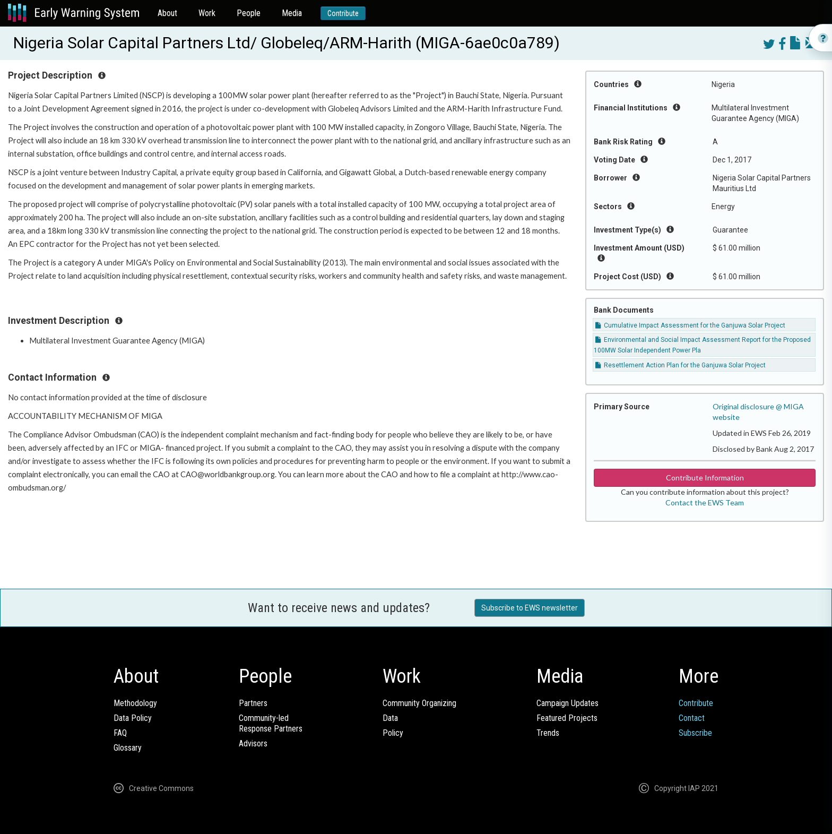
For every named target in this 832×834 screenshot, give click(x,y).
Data (390, 718)
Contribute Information (705, 477)
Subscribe (695, 733)
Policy (393, 733)
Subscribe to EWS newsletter (529, 608)
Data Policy (133, 718)
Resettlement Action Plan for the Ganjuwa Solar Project (680, 365)
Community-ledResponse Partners (270, 723)
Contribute (343, 13)
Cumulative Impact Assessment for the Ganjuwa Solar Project (690, 325)
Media (292, 13)
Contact (692, 718)
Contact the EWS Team (704, 502)
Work (206, 13)
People (249, 13)
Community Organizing (419, 703)
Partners (253, 703)
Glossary (128, 748)
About (167, 13)
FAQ (120, 733)
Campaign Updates (567, 703)
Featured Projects (566, 718)
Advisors (253, 743)
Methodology (135, 703)
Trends (547, 733)
